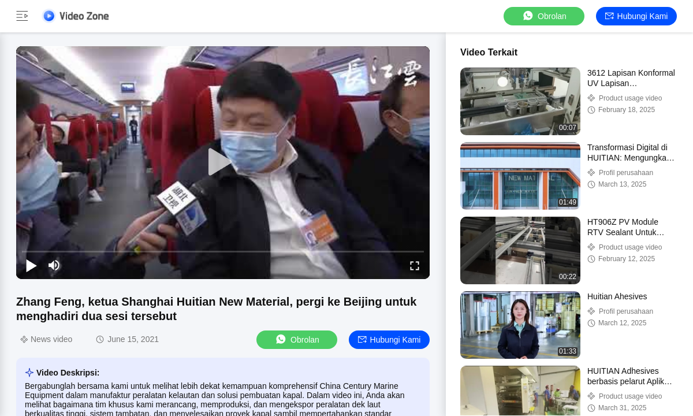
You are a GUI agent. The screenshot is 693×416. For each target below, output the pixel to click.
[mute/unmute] (54, 265)
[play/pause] (31, 265)
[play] (222, 162)
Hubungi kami (636, 16)
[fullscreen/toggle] (414, 265)
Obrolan (544, 16)
